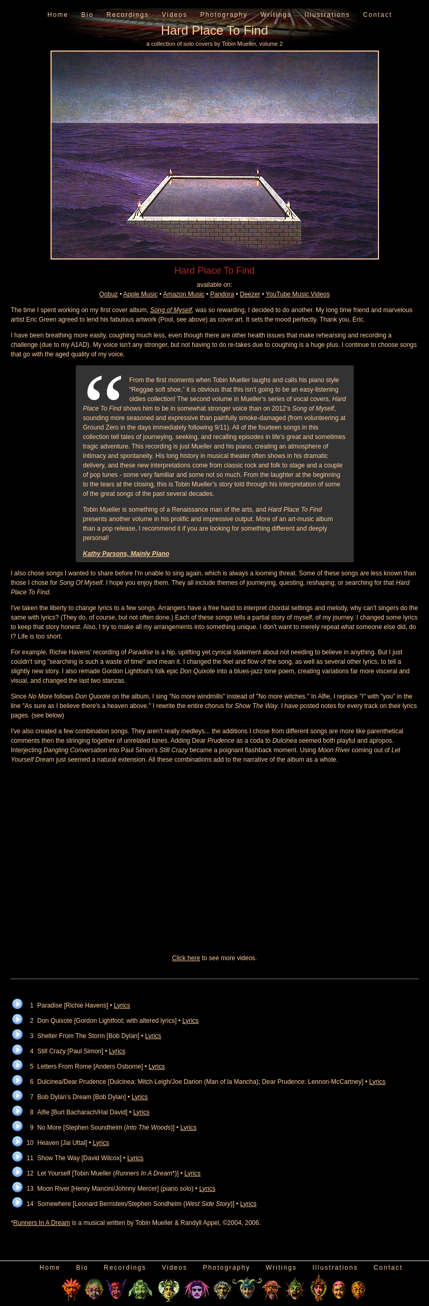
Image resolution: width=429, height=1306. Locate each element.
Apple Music (140, 294)
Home (57, 14)
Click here (186, 958)
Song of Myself (171, 310)
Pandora (222, 294)
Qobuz (108, 294)
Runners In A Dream (41, 1223)
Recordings (127, 14)
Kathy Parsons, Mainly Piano (126, 553)
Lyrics (122, 1005)
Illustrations (327, 14)
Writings (276, 14)
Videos (174, 14)
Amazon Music (184, 294)
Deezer (250, 294)
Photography (223, 14)
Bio (87, 14)
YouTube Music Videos (298, 294)
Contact (377, 14)
